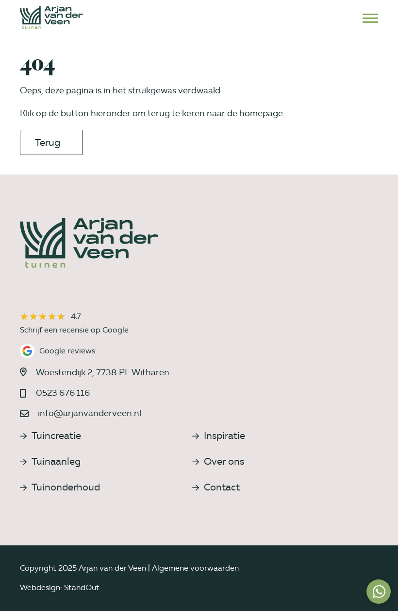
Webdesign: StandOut (60, 587)
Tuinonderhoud (60, 487)
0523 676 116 (63, 392)
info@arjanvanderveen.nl (89, 413)
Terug (47, 142)
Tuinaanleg (50, 461)
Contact (216, 487)
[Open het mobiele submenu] (370, 17)
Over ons (218, 461)
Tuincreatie (50, 435)
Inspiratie (218, 435)
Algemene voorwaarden (195, 568)
